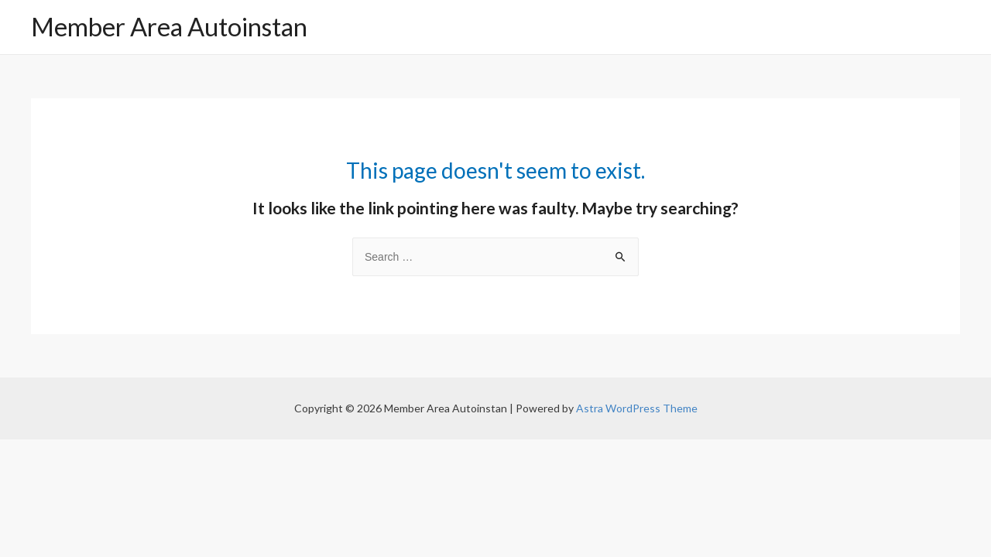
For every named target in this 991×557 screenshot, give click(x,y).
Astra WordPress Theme (637, 408)
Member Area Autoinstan (169, 27)
